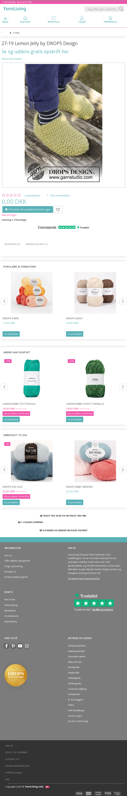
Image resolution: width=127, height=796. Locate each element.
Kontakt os (10, 571)
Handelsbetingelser (17, 765)
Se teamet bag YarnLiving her (84, 578)
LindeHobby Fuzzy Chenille (85, 403)
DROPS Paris (11, 318)
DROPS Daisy (74, 318)
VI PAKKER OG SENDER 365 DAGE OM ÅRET (65, 530)
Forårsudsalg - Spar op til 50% (17, 2)
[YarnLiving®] (15, 8)
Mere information (12, 58)
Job (7, 779)
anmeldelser (32, 195)
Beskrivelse (12, 244)
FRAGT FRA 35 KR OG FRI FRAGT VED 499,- (65, 515)
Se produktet (11, 333)
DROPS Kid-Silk (13, 486)
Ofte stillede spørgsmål (17, 560)
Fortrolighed (13, 772)
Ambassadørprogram (16, 576)
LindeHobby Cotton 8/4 (19, 403)
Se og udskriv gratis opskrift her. (36, 51)
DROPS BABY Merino (79, 486)
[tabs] (110, 20)
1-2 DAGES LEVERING (32, 522)
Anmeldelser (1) (37, 244)
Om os (8, 555)
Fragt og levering (13, 566)
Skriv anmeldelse (60, 195)
